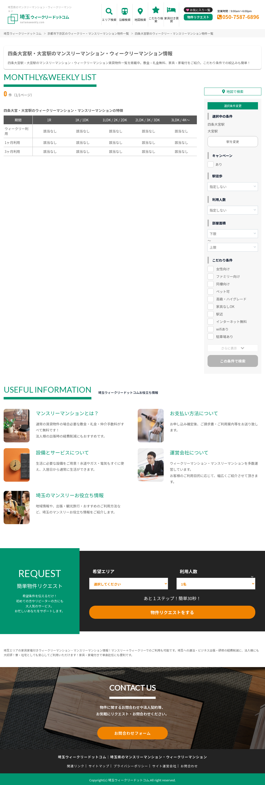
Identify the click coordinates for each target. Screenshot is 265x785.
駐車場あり (224, 335)
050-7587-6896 (240, 16)
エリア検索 (109, 19)
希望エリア (103, 570)
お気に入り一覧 (200, 10)
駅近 (219, 313)
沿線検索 (125, 19)
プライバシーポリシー (130, 764)
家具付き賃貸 (171, 19)
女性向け (223, 268)
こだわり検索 (156, 19)
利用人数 (188, 570)
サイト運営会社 (164, 764)
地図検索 (140, 19)
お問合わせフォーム (133, 731)
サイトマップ (98, 764)
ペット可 (223, 290)
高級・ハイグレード (231, 298)
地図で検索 (234, 90)
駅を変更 (232, 141)
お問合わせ (189, 764)
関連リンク (75, 764)
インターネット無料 (231, 320)
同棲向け (223, 283)
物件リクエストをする (172, 611)
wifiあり (222, 328)
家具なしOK (225, 305)
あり (218, 163)
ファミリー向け (228, 275)
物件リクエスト (198, 17)
